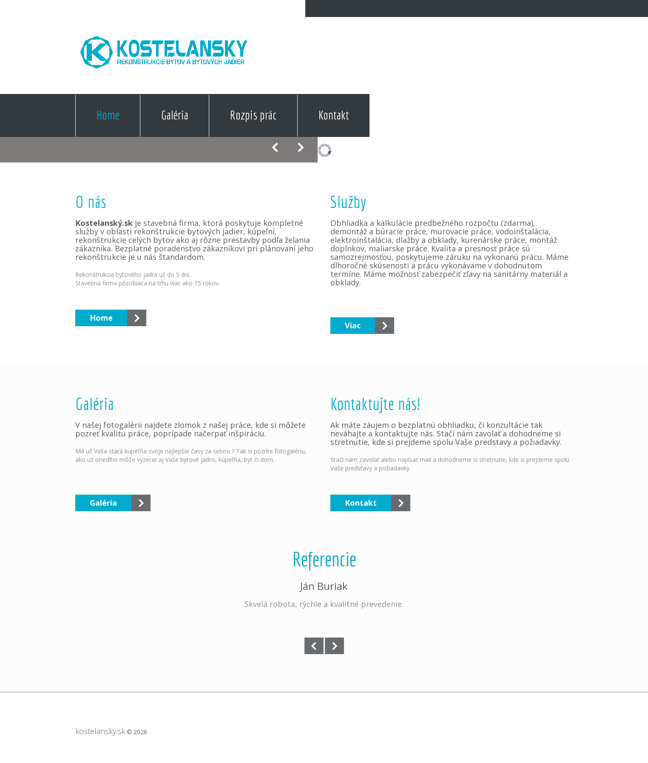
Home (108, 115)
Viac (353, 325)
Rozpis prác (253, 115)
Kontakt (333, 115)
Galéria (174, 115)
